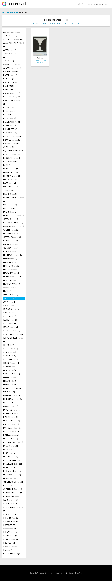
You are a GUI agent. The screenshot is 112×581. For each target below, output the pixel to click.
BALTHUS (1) (8, 86)
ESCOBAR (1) (12, 158)
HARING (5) (10, 262)
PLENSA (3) (10, 532)
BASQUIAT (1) (12, 102)
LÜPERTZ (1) (11, 410)
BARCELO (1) (11, 93)
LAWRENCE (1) (12, 374)
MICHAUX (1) (11, 438)
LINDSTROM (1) (12, 399)
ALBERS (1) (10, 36)
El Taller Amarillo (10, 12)
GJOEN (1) (10, 230)
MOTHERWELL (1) (13, 460)
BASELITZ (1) (11, 97)
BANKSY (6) (8, 89)
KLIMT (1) (10, 352)
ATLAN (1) (12, 68)
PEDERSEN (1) (13, 509)
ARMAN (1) (13, 55)
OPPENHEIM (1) (13, 493)
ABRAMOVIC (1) (13, 32)
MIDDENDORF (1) (13, 442)
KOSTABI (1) (10, 359)
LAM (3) (9, 370)
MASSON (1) (11, 424)
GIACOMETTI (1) (13, 222)
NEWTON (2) (11, 478)
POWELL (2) (10, 539)
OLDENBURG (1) (12, 489)
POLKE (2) (10, 536)
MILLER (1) (10, 446)
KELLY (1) (10, 327)
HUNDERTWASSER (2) (11, 285)
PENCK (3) (9, 514)
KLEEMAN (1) (10, 348)
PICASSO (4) (10, 521)
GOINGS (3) (10, 233)
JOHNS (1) (10, 298)
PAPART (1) (10, 503)
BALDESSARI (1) (12, 82)
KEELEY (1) (9, 316)
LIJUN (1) (9, 392)
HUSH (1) (7, 291)
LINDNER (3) (11, 395)
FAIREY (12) (11, 169)
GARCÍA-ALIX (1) (13, 215)
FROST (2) (9, 208)
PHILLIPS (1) (10, 518)
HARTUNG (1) (11, 266)
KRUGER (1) (11, 363)
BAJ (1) (8, 79)
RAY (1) (8, 550)
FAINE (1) (7, 165)
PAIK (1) (10, 500)
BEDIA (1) (9, 107)
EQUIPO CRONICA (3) (13, 151)
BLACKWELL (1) (11, 122)
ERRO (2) (11, 154)
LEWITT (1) (9, 384)
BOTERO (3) (12, 136)
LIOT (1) (8, 402)
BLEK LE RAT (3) (10, 129)
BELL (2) (9, 111)
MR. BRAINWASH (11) (12, 464)
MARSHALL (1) (12, 420)
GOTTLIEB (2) (12, 237)
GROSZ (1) (10, 244)
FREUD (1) (10, 204)
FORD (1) (9, 183)
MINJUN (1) (9, 449)
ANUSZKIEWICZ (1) (13, 45)
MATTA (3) (11, 431)
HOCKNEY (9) (11, 273)
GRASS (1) (10, 241)
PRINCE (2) (11, 546)
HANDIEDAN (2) (10, 259)
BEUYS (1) (10, 118)
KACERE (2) (10, 305)
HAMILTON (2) (12, 255)
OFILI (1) (9, 485)
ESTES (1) (10, 161)
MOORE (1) (10, 457)
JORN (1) (9, 302)
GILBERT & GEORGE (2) (13, 226)
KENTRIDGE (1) (13, 334)
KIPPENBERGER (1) (13, 340)
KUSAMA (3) (10, 366)
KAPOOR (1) (11, 309)
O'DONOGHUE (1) (13, 482)
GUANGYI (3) (11, 248)
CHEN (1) (8, 147)
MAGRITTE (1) (11, 413)
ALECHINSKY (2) (13, 39)
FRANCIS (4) (10, 194)
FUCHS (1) (9, 212)
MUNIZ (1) (9, 467)
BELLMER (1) (10, 114)
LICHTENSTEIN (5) (13, 388)
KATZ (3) (9, 312)
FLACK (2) (10, 179)
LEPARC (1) (10, 381)
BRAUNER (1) (11, 143)
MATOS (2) (12, 428)
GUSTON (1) (10, 251)
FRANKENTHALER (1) (13, 199)
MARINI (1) (10, 417)
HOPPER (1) (11, 280)
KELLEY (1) (9, 323)
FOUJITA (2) (10, 188)
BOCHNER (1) (10, 132)
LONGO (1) (10, 406)
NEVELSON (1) (12, 475)
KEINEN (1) (10, 320)
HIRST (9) (10, 269)
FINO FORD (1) (11, 176)
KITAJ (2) (8, 345)
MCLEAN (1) (11, 435)
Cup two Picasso (40, 60)
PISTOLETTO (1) (9, 527)
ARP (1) (8, 61)
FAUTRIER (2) (11, 172)
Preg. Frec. (78, 573)
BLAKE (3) (9, 125)
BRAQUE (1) (11, 140)
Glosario (71, 573)
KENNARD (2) (12, 330)
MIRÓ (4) (9, 453)
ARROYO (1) (11, 64)
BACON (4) (10, 71)
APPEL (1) (9, 50)
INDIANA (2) (11, 294)
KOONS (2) (9, 356)
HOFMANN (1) (12, 277)
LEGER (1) (10, 377)
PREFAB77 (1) (9, 543)
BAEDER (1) (10, 75)
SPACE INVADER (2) (11, 554)
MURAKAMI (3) (12, 471)
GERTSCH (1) (11, 219)
